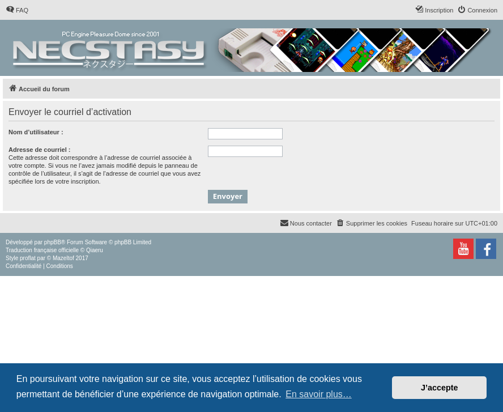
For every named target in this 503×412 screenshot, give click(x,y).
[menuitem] (17, 10)
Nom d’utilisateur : (35, 132)
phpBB (52, 242)
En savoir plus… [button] (318, 394)
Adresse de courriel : (39, 149)
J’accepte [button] (439, 387)
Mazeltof (63, 258)
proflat (28, 258)
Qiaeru (94, 250)
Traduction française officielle (42, 250)
